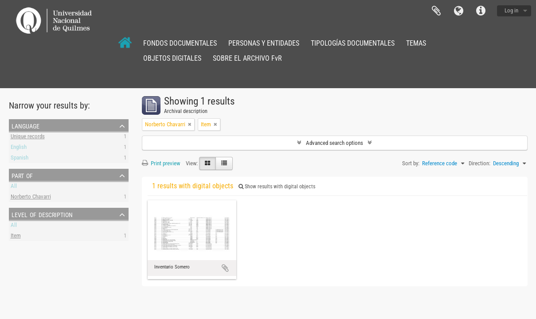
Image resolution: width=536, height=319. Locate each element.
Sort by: (410, 163)
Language (458, 11)
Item (16, 236)
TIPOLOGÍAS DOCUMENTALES (353, 43)
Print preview (161, 163)
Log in (511, 10)
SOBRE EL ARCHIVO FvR (247, 58)
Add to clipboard (225, 268)
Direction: (479, 163)
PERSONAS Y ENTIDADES (263, 43)
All (14, 187)
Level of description (42, 214)
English (19, 148)
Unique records (28, 137)
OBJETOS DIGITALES (172, 58)
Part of (22, 175)
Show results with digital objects (277, 186)
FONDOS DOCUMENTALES (180, 43)
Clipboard (436, 11)
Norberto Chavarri (31, 198)
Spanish (19, 159)
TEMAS (416, 43)
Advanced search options (334, 143)
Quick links (480, 11)
